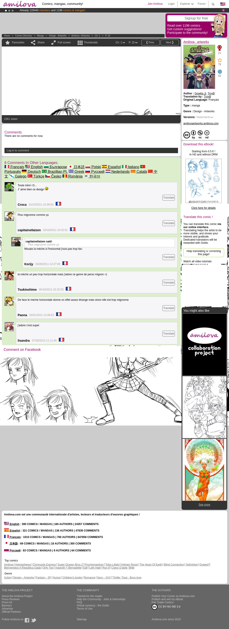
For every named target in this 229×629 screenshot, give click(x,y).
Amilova (9, 564)
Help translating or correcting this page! (204, 253)
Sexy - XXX (104, 577)
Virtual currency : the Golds (93, 605)
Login (171, 3)
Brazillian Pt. (55, 172)
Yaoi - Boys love (131, 577)
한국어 (92, 176)
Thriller (116, 577)
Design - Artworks (57, 35)
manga (40, 35)
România (72, 176)
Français (14, 167)
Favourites (18, 42)
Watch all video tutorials (197, 261)
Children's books (72, 577)
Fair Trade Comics (163, 602)
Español (111, 167)
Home (7, 35)
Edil (85, 567)
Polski (93, 167)
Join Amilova (155, 3)
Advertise (7, 608)
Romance (89, 577)
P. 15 (107, 35)
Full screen (64, 42)
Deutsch (31, 172)
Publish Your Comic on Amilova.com (173, 596)
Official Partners (11, 611)
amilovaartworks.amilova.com (200, 123)
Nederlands (118, 172)
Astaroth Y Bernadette (68, 567)
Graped (203, 564)
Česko (53, 176)
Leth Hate (95, 567)
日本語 (76, 167)
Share (41, 42)
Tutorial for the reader (89, 596)
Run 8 (106, 567)
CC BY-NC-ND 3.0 (166, 607)
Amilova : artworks (80, 35)
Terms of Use (85, 608)
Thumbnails (91, 42)
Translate (168, 197)
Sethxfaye (192, 564)
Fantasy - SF (43, 577)
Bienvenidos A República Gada (22, 567)
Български (55, 167)
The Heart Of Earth (151, 564)
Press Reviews (10, 599)
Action (7, 577)
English (34, 167)
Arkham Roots (129, 564)
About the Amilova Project (17, 596)
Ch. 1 (97, 35)
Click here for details (203, 208)
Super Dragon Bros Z (70, 564)
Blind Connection (174, 564)
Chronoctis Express (44, 564)
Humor (57, 577)
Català (139, 172)
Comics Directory (23, 35)
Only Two (48, 567)
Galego (17, 176)
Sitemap (82, 619)
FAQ (79, 602)
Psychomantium (94, 564)
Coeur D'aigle (119, 567)
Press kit (7, 602)
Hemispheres (23, 564)
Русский (94, 172)
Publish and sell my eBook (167, 599)
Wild (131, 567)
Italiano (130, 167)
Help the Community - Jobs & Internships (101, 599)
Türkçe (36, 176)
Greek (76, 172)
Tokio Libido (112, 564)
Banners (7, 605)
